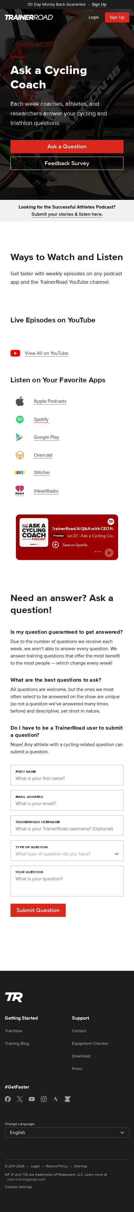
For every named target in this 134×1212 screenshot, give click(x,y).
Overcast (43, 455)
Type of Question (32, 847)
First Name (26, 771)
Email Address (29, 797)
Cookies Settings (18, 1187)
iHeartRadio (46, 491)
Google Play (46, 437)
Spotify (41, 419)
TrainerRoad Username (38, 822)
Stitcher (42, 473)
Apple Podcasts (50, 401)
